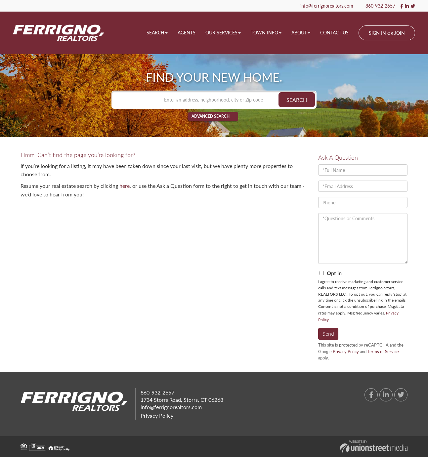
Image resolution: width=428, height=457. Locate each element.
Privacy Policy (346, 351)
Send (328, 333)
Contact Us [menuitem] (334, 32)
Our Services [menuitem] (223, 32)
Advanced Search (211, 116)
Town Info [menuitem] (266, 32)
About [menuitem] (300, 32)
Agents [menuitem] (186, 32)
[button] (296, 99)
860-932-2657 (377, 6)
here (124, 186)
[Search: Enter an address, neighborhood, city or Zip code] (214, 100)
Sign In (377, 33)
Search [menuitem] (157, 32)
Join (399, 33)
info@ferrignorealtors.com (323, 6)
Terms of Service (383, 351)
